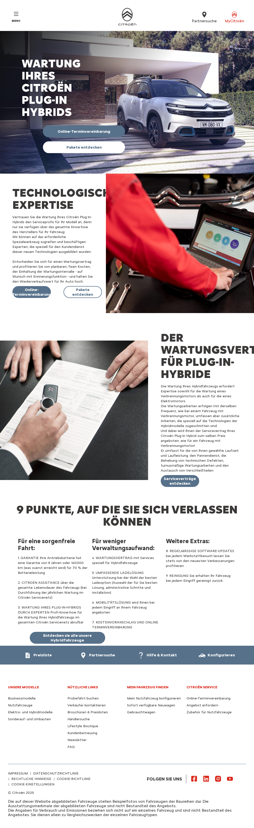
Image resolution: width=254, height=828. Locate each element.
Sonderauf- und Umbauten (29, 719)
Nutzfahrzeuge (20, 705)
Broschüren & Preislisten (87, 712)
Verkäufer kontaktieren (86, 705)
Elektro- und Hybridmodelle (30, 712)
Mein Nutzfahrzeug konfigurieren (154, 698)
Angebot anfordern (202, 705)
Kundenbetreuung (82, 733)
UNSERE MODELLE (23, 687)
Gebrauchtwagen (141, 712)
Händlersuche (78, 719)
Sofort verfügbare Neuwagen (151, 705)
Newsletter (77, 740)
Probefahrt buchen (83, 698)
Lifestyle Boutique (82, 726)
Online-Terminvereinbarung (208, 698)
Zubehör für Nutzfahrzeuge (209, 712)
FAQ (71, 747)
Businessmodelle (22, 698)
